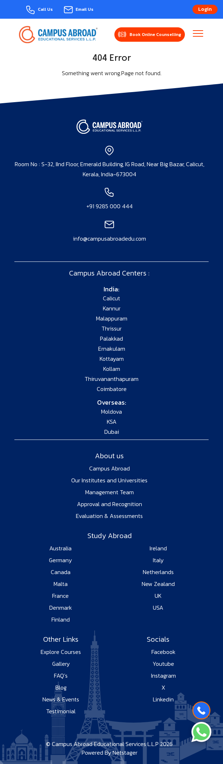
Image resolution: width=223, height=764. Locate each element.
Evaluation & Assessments (109, 515)
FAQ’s (61, 675)
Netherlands (158, 572)
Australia (60, 548)
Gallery (61, 663)
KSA (112, 421)
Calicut (111, 298)
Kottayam (112, 358)
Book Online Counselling (155, 34)
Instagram (163, 675)
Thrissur (111, 328)
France (60, 595)
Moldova (111, 411)
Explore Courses (61, 651)
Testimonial (61, 711)
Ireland (158, 548)
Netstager (125, 752)
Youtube (163, 663)
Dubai (111, 431)
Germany (60, 560)
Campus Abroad (109, 468)
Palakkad (111, 338)
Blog (61, 687)
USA (158, 607)
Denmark (60, 607)
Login (205, 9)
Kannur (111, 308)
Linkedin (163, 699)
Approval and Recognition (109, 504)
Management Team (109, 492)
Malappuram (111, 318)
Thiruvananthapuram (111, 378)
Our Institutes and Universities (109, 480)
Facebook (163, 651)
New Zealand (158, 583)
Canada (60, 572)
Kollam (111, 368)
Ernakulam (111, 348)
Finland (60, 619)
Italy (158, 560)
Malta (61, 583)
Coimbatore (112, 389)
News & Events (60, 699)
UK (158, 595)
